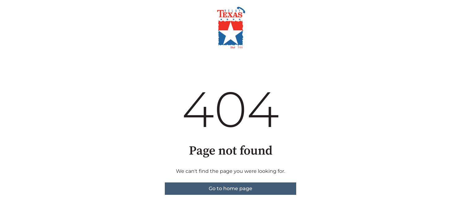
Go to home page (230, 188)
